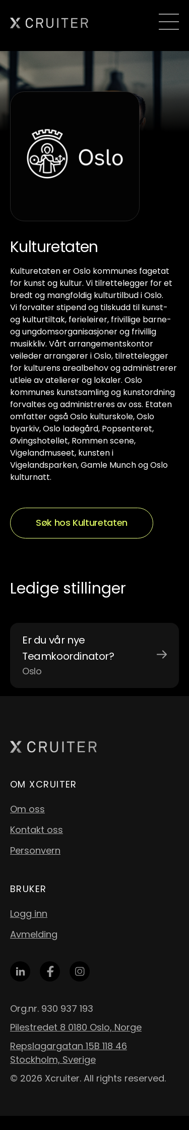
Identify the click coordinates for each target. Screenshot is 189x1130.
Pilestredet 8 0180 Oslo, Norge (76, 1027)
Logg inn (28, 913)
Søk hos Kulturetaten (82, 522)
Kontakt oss (36, 829)
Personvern (35, 850)
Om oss (27, 809)
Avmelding (33, 934)
